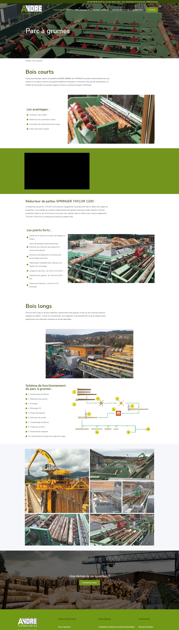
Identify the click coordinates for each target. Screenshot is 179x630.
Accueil (28, 61)
